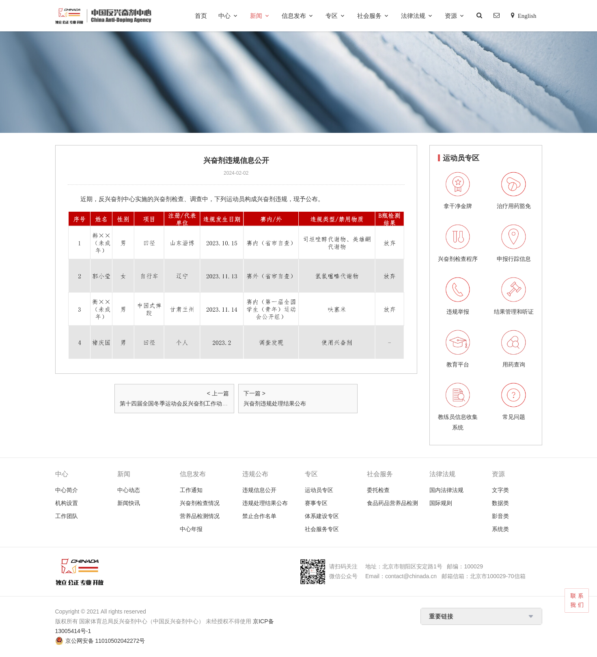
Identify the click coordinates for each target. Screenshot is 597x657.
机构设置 (66, 503)
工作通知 (191, 490)
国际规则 (440, 503)
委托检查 (378, 490)
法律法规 (413, 15)
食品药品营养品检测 (392, 503)
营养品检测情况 (200, 516)
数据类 (500, 503)
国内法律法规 (446, 490)
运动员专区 (319, 490)
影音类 (500, 516)
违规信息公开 (259, 490)
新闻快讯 (128, 503)
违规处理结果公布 (265, 503)
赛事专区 (316, 503)
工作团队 (66, 516)
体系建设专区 (322, 516)
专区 (331, 15)
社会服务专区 (322, 529)
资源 (451, 15)
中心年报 (191, 529)
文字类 (500, 490)
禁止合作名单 (259, 516)
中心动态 (128, 490)
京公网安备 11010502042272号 (105, 640)
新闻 (256, 15)
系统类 (500, 529)
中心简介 (66, 490)
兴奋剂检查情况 (200, 503)
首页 (201, 15)
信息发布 (294, 15)
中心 (224, 15)
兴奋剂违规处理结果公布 (275, 403)
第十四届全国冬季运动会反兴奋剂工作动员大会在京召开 (191, 403)
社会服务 (369, 15)
